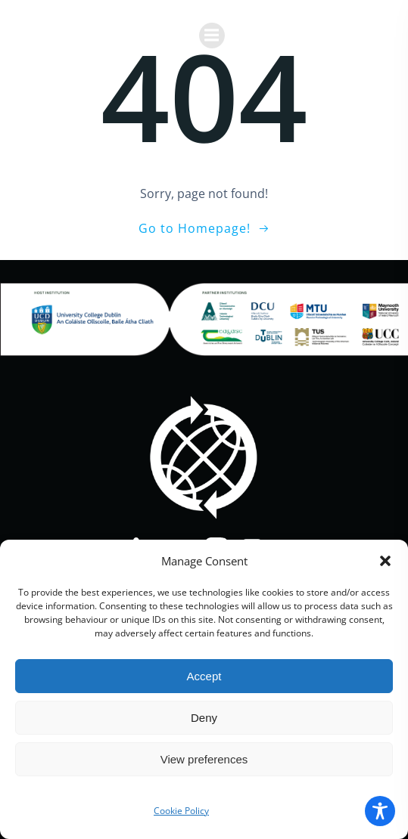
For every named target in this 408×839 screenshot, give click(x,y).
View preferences (204, 759)
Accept (204, 676)
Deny (204, 717)
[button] (385, 560)
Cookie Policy (181, 810)
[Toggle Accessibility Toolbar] (380, 811)
